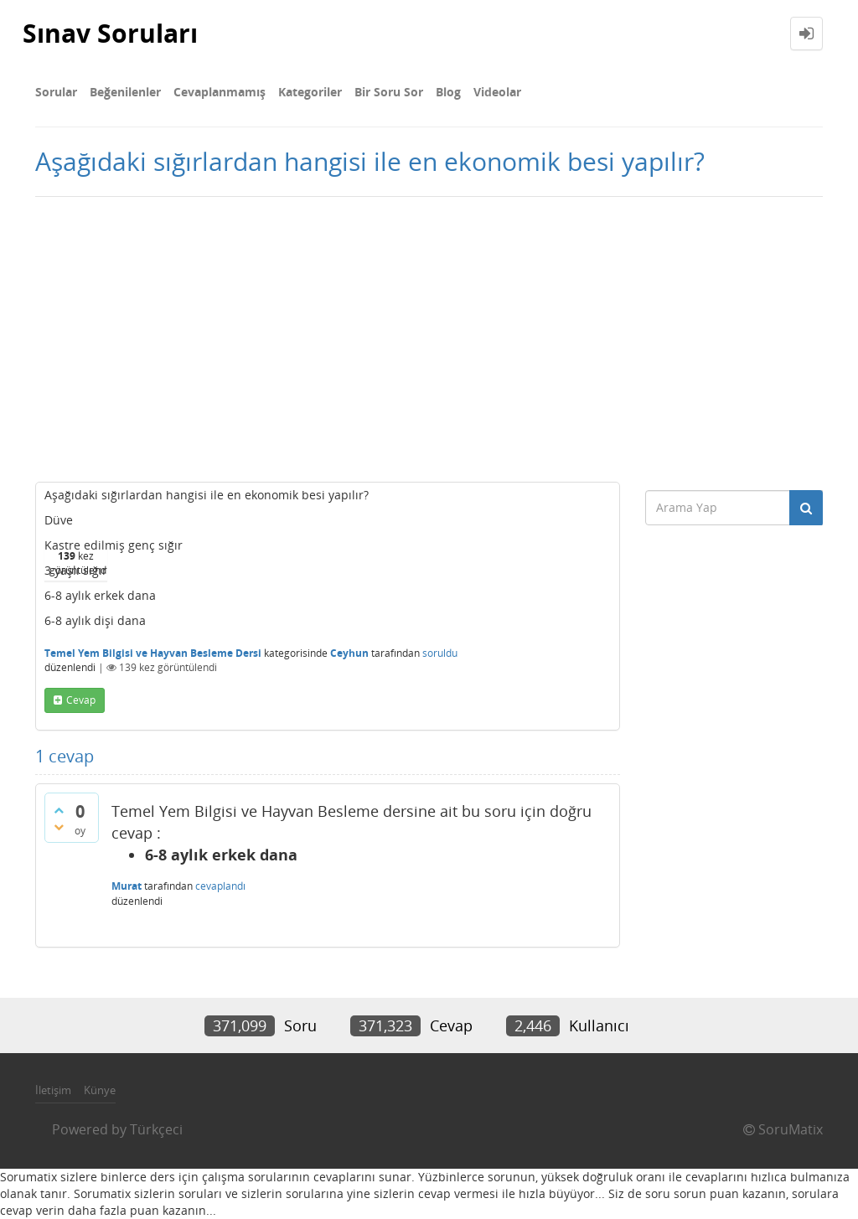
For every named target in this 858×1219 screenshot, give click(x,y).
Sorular (56, 92)
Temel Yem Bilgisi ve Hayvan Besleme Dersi (152, 653)
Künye (100, 1090)
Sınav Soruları (110, 33)
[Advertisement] (429, 339)
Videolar (497, 92)
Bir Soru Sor (388, 92)
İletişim (53, 1090)
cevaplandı (220, 886)
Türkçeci (156, 1129)
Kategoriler (310, 92)
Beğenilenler (125, 92)
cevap (81, 700)
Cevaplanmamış (219, 92)
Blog (448, 92)
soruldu (439, 653)
